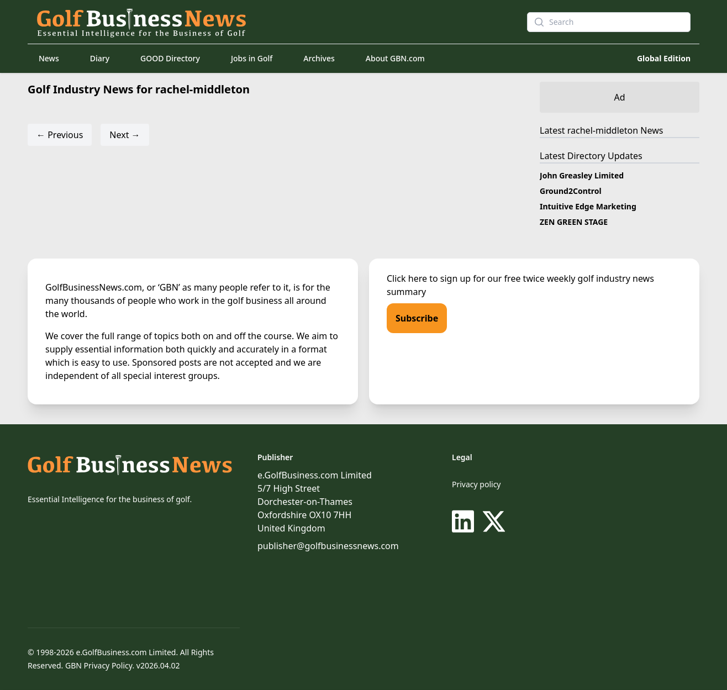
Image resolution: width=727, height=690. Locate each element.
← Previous (59, 135)
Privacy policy (476, 484)
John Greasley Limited (582, 175)
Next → (124, 135)
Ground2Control (571, 191)
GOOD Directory (170, 58)
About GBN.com (395, 58)
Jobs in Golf (251, 58)
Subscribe (417, 318)
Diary (99, 58)
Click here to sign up (429, 278)
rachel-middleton (602, 130)
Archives (318, 58)
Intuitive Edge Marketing (588, 206)
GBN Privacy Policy (98, 665)
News (49, 58)
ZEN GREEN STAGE (574, 222)
